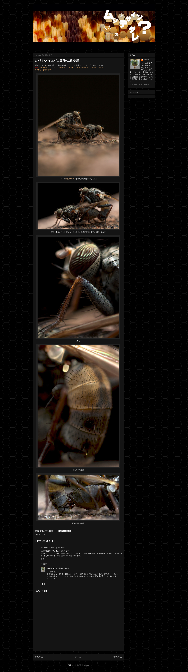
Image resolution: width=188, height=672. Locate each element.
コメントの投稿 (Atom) (80, 665)
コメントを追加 (41, 591)
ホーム (78, 657)
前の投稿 (118, 657)
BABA (49, 568)
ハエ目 (42, 534)
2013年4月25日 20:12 (64, 568)
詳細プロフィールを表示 (139, 84)
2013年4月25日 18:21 (57, 548)
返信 (42, 559)
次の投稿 (39, 657)
